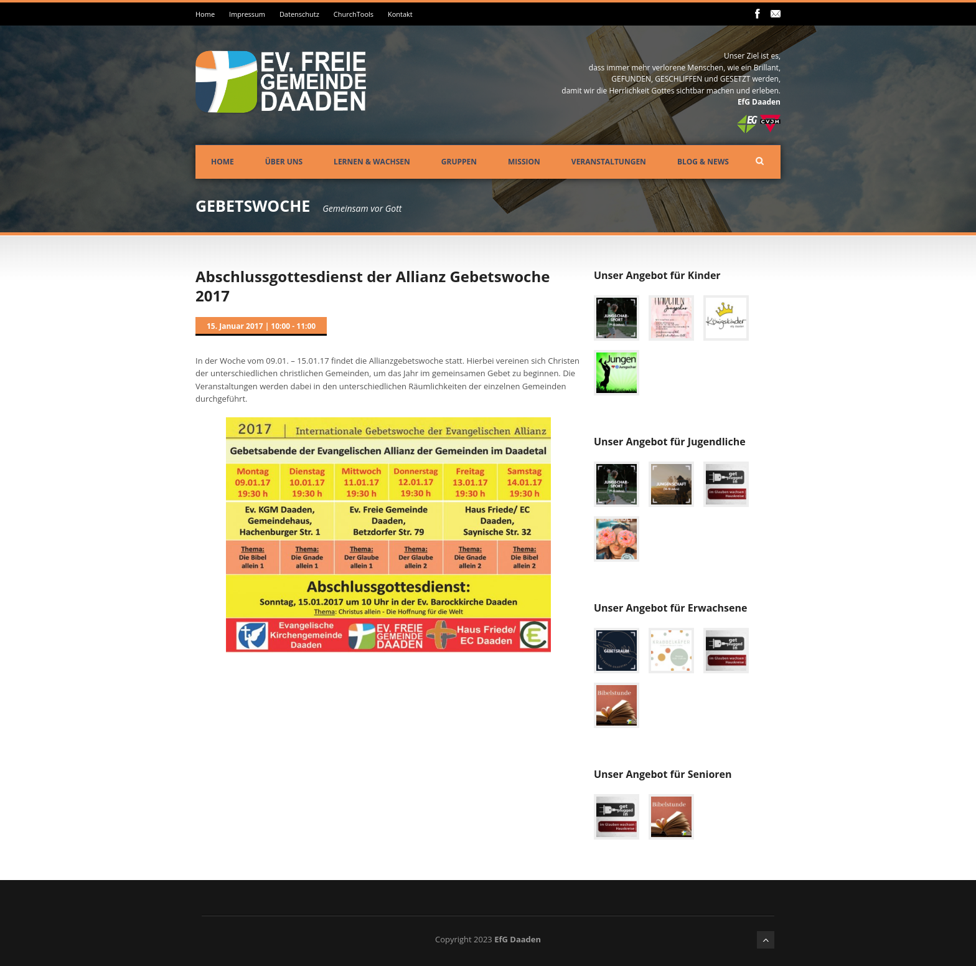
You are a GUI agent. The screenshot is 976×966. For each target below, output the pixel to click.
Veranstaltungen (608, 161)
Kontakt (400, 14)
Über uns (284, 161)
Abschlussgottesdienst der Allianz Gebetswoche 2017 (372, 286)
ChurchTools (353, 14)
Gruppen (459, 161)
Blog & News (703, 161)
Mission (524, 161)
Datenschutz (299, 14)
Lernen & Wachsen (372, 161)
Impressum (247, 14)
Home (205, 14)
